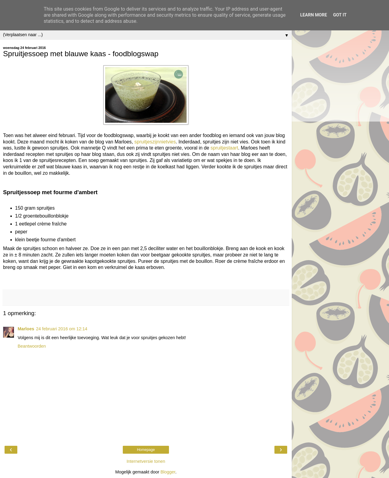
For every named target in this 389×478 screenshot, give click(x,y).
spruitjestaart (224, 147)
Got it (339, 15)
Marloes (26, 328)
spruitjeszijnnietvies (155, 141)
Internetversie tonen (145, 461)
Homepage (146, 450)
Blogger (167, 471)
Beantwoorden (32, 346)
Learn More (313, 15)
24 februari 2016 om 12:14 (61, 328)
